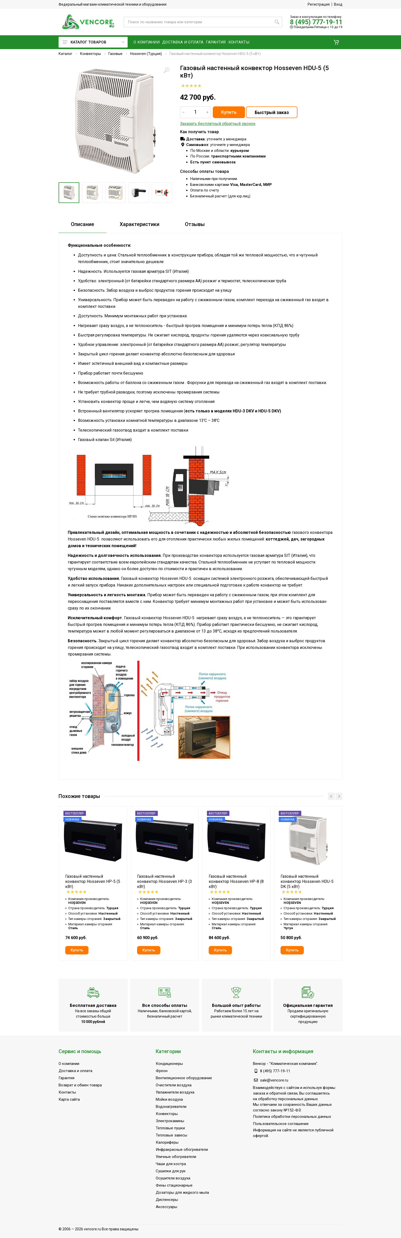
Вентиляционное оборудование (184, 1078)
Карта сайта (69, 1099)
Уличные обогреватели (176, 1156)
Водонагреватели (171, 1106)
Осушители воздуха (173, 1178)
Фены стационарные (174, 1185)
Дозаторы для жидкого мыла (182, 1192)
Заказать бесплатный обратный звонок (217, 123)
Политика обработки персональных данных (292, 1116)
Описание (82, 224)
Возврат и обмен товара (80, 1085)
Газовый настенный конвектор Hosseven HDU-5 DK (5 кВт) (307, 881)
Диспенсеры (167, 1199)
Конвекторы (90, 54)
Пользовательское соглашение (281, 1123)
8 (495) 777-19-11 (316, 22)
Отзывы (195, 224)
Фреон (162, 1070)
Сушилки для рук (171, 1171)
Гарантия (66, 1078)
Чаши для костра (171, 1164)
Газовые (115, 54)
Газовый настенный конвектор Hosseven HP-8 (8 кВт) (236, 881)
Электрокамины (170, 1121)
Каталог (65, 54)
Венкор (259, 1063)
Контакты (67, 1092)
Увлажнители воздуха (175, 1092)
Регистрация (319, 4)
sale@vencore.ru (274, 1080)
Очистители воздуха (174, 1085)
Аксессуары (166, 1207)
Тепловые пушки (170, 1128)
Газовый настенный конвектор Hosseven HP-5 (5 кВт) (92, 881)
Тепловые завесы (171, 1135)
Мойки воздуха (169, 1099)
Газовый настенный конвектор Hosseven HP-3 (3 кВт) (164, 881)
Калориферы (167, 1142)
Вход (338, 4)
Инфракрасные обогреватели (182, 1149)
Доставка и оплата (75, 1070)
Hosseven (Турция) (146, 54)
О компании (69, 1063)
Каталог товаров (93, 42)
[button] (336, 42)
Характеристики (139, 224)
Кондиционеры (169, 1063)
